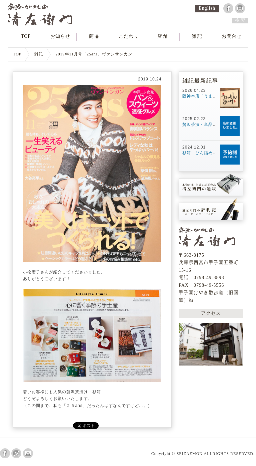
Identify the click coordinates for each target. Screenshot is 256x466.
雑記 (197, 36)
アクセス (211, 313)
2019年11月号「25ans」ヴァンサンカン (94, 54)
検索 (240, 20)
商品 (94, 36)
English (207, 8)
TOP (26, 36)
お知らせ (60, 36)
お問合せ (232, 36)
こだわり (129, 36)
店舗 (163, 36)
